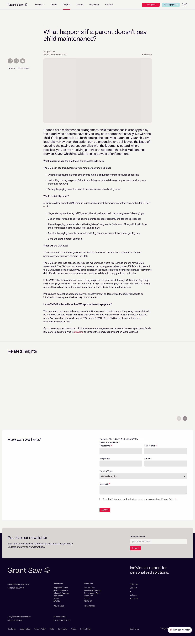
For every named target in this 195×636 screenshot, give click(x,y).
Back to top (134, 629)
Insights (47, 25)
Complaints (62, 629)
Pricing (73, 629)
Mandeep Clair (60, 55)
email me (78, 332)
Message (103, 483)
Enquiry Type (105, 471)
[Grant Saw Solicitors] (17, 4)
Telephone (104, 458)
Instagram (134, 595)
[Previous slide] (179, 418)
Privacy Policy (168, 499)
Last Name (149, 445)
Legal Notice (25, 629)
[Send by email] (16, 60)
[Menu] (184, 4)
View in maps (59, 606)
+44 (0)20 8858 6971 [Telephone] (16, 588)
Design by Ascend (168, 628)
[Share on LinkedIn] (22, 60)
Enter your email (137, 537)
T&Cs (52, 629)
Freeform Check (107, 439)
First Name (104, 445)
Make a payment (171, 5)
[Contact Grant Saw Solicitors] (180, 630)
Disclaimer (12, 629)
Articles (12, 68)
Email (147, 458)
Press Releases (23, 68)
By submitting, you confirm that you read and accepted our (139, 499)
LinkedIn (133, 588)
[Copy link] (10, 60)
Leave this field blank (109, 442)
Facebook (134, 599)
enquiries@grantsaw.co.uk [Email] (18, 584)
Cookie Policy (85, 629)
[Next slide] (185, 418)
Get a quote (150, 5)
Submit (105, 510)
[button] (40, 5)
